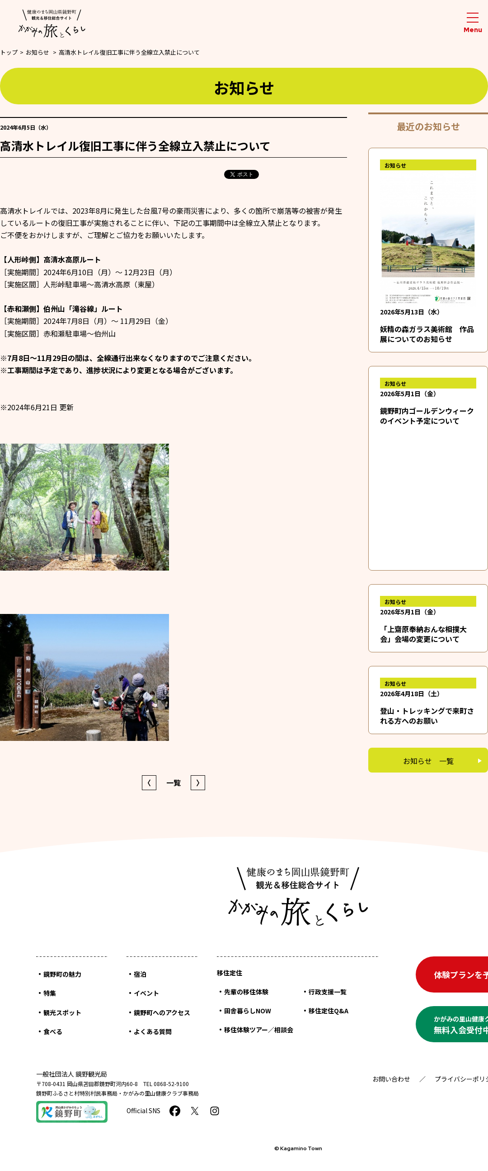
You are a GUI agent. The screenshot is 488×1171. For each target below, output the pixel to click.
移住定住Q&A (328, 1010)
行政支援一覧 (328, 991)
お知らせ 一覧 (428, 760)
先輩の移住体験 (246, 991)
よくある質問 (153, 1031)
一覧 (173, 782)
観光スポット (62, 1012)
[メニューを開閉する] (473, 23)
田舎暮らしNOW (247, 1010)
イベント (146, 993)
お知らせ (37, 52)
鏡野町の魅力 (62, 974)
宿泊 (140, 974)
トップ (9, 52)
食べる (52, 1031)
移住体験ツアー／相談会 (258, 1029)
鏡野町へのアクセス (162, 1012)
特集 (49, 993)
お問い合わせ (391, 1078)
